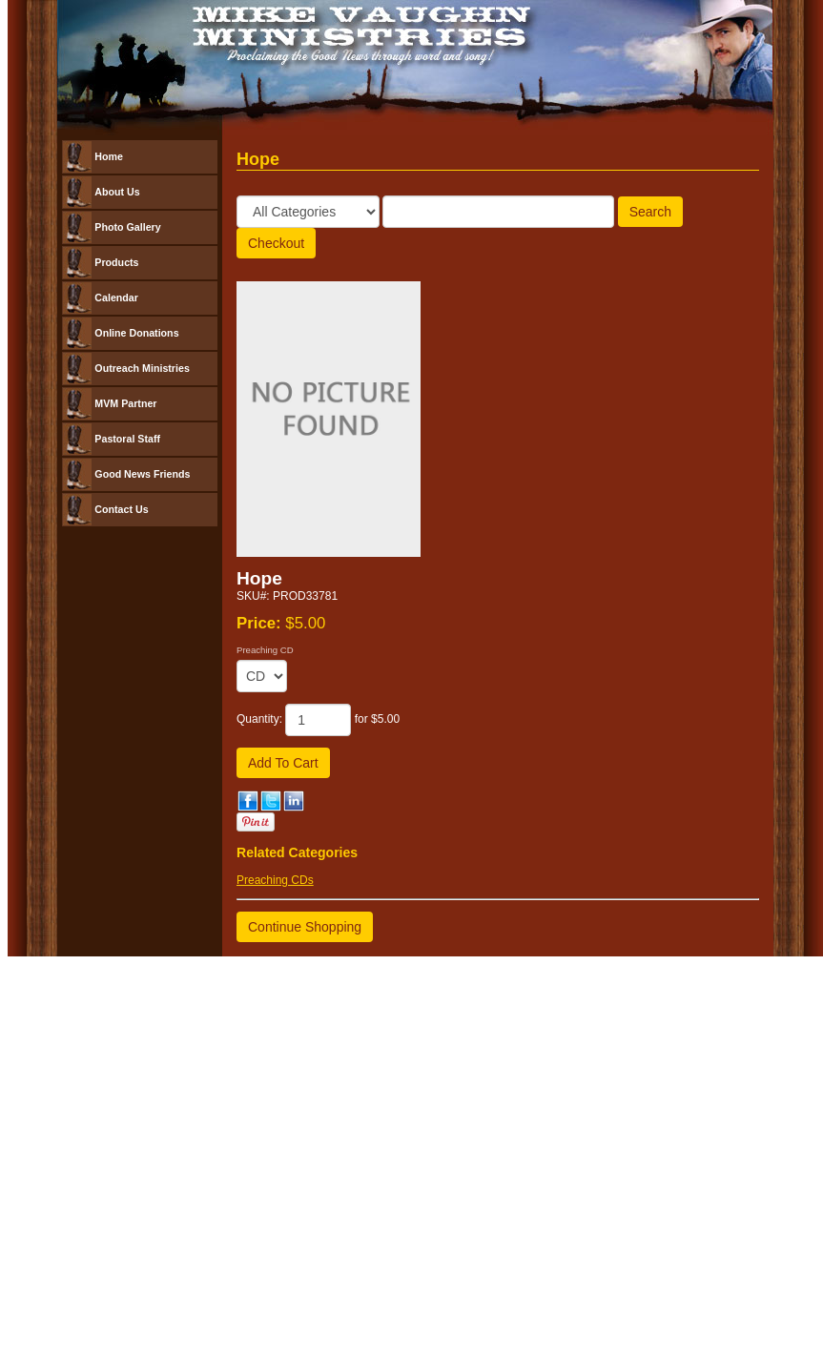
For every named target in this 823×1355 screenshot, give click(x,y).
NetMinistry (508, 993)
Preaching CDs (275, 880)
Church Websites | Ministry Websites (375, 993)
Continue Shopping (304, 926)
